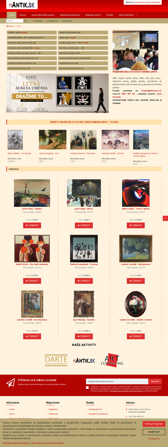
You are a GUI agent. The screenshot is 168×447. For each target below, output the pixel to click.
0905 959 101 (128, 94)
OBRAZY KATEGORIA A (69, 32)
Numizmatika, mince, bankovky (23, 58)
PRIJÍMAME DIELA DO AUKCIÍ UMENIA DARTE (135, 71)
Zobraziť (32, 225)
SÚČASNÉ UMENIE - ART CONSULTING (25, 38)
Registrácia (52, 21)
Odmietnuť (154, 432)
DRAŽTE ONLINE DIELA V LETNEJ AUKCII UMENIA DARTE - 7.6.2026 (84, 122)
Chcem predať (67, 21)
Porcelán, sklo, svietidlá (23, 48)
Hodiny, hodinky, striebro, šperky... (24, 53)
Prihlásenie (38, 21)
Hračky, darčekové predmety (22, 63)
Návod (12, 414)
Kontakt (109, 15)
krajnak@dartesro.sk (151, 90)
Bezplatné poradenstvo (70, 15)
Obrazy (23, 15)
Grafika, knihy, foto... (73, 43)
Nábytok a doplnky (69, 53)
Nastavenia (154, 438)
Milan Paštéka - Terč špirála (50, 153)
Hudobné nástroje (68, 63)
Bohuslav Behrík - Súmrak (144, 153)
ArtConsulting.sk (153, 2)
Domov (10, 26)
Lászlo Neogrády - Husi (80, 153)
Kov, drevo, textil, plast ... (71, 48)
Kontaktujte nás (95, 409)
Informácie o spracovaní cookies (47, 442)
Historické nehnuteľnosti (71, 68)
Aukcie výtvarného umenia (43, 15)
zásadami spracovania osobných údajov (126, 391)
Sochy (67, 38)
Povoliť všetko (154, 424)
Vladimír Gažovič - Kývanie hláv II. (21, 154)
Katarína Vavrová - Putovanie (114, 153)
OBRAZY (17, 32)
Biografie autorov (93, 15)
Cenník (12, 409)
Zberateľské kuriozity (19, 68)
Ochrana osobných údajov (16, 442)
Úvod (11, 15)
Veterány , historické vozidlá (22, 43)
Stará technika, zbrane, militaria (74, 58)
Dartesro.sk (139, 2)
